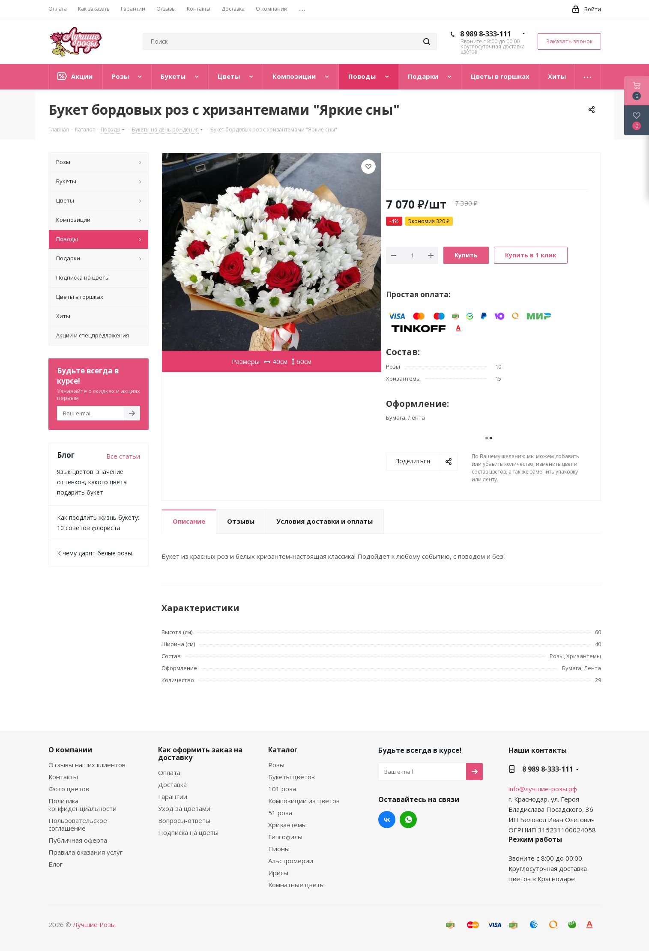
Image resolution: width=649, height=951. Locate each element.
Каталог (283, 749)
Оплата (169, 772)
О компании (70, 749)
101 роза (282, 788)
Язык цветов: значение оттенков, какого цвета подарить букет (92, 482)
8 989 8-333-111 (485, 34)
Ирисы (278, 872)
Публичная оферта (77, 840)
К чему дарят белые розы (94, 553)
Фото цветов (68, 788)
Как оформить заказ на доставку (200, 753)
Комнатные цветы (296, 884)
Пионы (279, 848)
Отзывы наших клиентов (87, 764)
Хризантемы (287, 824)
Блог (55, 864)
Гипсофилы (285, 836)
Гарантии (172, 796)
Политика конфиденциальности (82, 804)
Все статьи (123, 456)
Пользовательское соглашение (77, 824)
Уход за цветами (184, 808)
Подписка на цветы (188, 832)
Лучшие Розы (94, 924)
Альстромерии (290, 860)
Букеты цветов (291, 776)
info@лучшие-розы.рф (542, 788)
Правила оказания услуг (85, 852)
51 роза (280, 812)
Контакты (63, 776)
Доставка (172, 784)
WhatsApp (408, 819)
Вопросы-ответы (184, 820)
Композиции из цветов (304, 800)
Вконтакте (386, 819)
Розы (276, 764)
